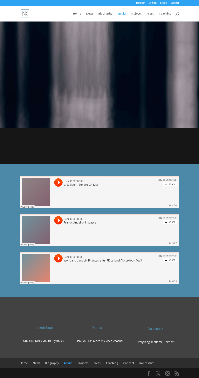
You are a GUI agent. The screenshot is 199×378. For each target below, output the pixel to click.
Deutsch (140, 3)
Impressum (146, 363)
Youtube (99, 327)
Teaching (165, 13)
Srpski (163, 3)
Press (150, 13)
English (153, 3)
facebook (155, 328)
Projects (136, 13)
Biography (105, 13)
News (89, 13)
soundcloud (43, 327)
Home (77, 13)
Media (121, 13)
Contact (174, 3)
